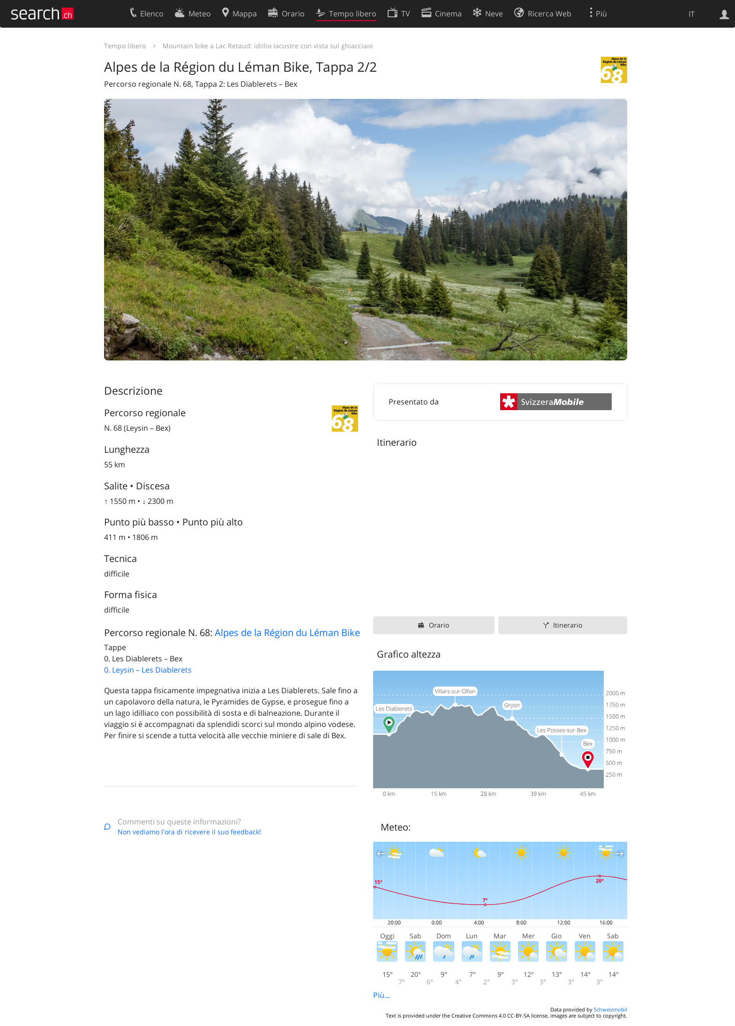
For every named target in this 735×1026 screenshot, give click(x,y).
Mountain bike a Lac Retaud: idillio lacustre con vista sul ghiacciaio (268, 45)
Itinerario (567, 625)
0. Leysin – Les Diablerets (148, 670)
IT (692, 14)
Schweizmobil (610, 1009)
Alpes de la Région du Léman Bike (287, 632)
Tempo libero (125, 45)
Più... (381, 995)
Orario (439, 625)
